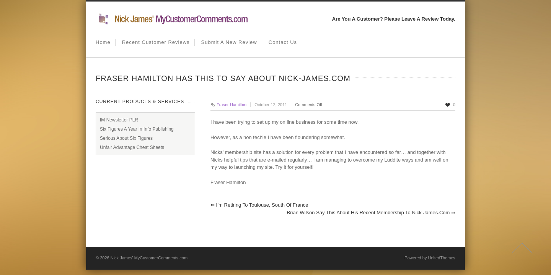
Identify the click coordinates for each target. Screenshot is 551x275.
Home (103, 42)
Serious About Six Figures (126, 138)
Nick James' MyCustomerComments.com (149, 258)
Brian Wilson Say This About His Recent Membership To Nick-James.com (371, 212)
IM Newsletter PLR (119, 120)
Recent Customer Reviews (156, 42)
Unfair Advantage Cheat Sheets (132, 147)
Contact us (283, 42)
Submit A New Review (229, 42)
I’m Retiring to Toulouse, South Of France (259, 205)
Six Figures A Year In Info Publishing (137, 129)
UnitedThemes (441, 258)
